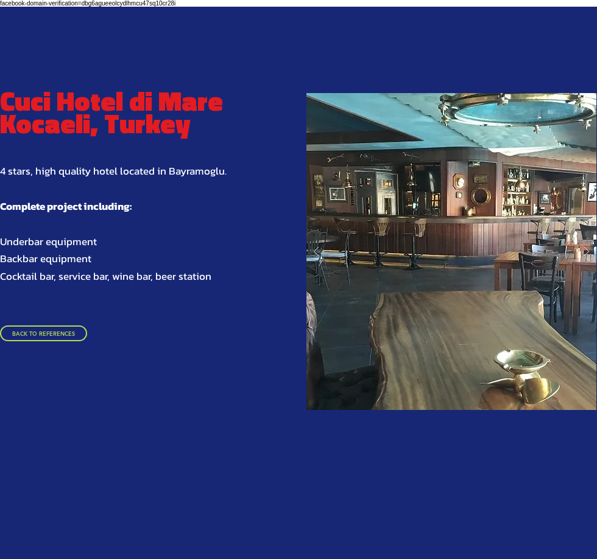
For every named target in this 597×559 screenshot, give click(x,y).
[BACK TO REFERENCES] (43, 333)
